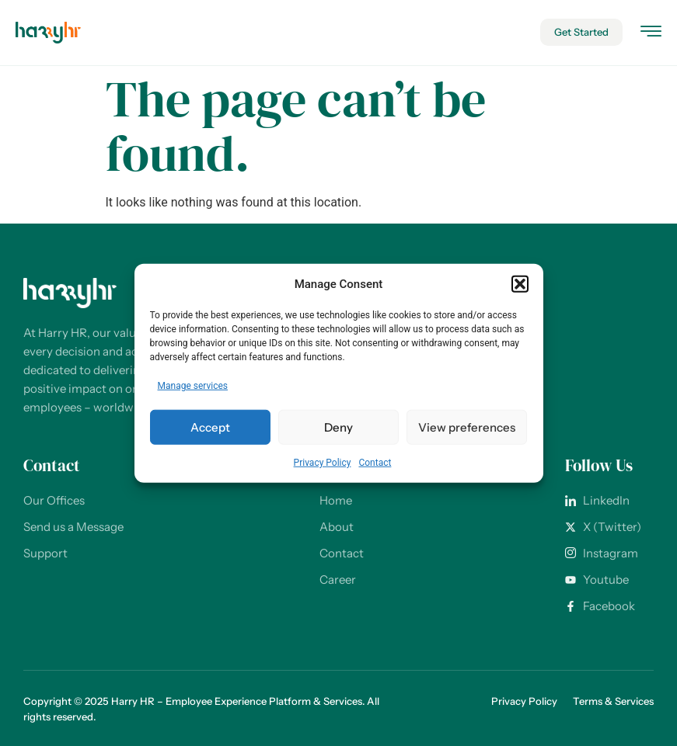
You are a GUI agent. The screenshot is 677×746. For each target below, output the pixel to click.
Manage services (193, 385)
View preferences (466, 426)
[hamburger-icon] (650, 34)
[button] (520, 284)
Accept (210, 426)
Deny (338, 426)
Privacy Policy (322, 462)
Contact (374, 462)
